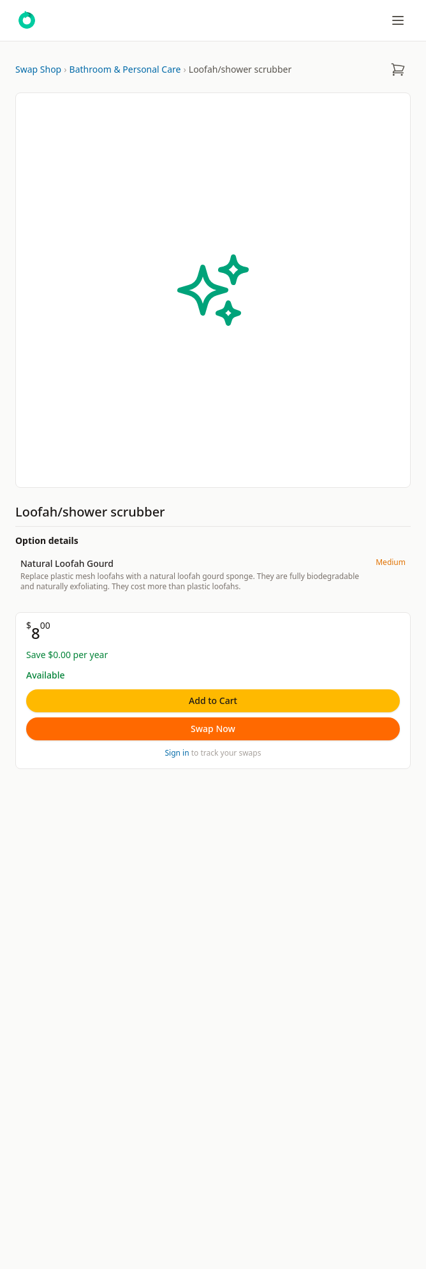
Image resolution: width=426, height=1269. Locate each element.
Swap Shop (38, 69)
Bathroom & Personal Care (125, 69)
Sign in (177, 752)
